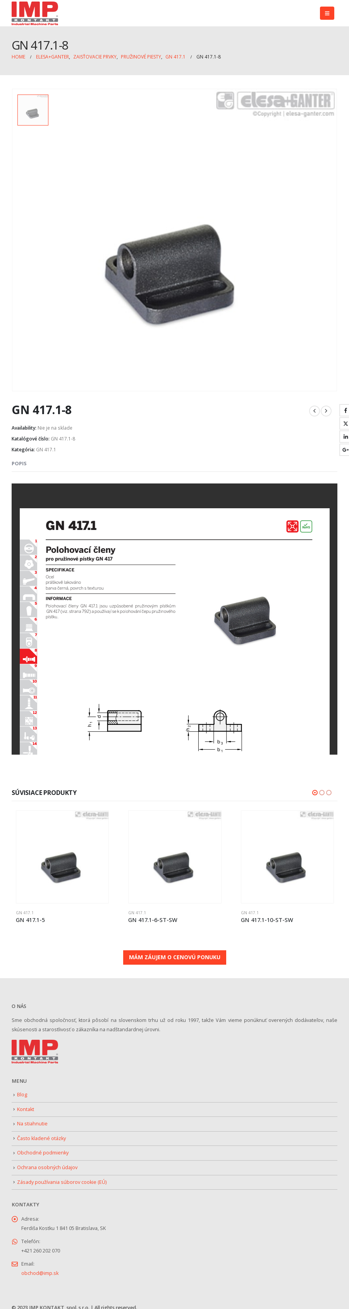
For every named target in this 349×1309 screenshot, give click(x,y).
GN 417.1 (46, 447)
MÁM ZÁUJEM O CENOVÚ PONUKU (174, 953)
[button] (327, 13)
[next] (326, 408)
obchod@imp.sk (39, 1269)
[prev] (314, 408)
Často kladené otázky (41, 1134)
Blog (22, 1090)
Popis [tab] (19, 460)
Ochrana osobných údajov (47, 1164)
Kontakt (25, 1105)
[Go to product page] (62, 854)
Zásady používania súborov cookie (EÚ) (62, 1178)
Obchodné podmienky (43, 1149)
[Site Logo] (35, 13)
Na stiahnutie (32, 1120)
